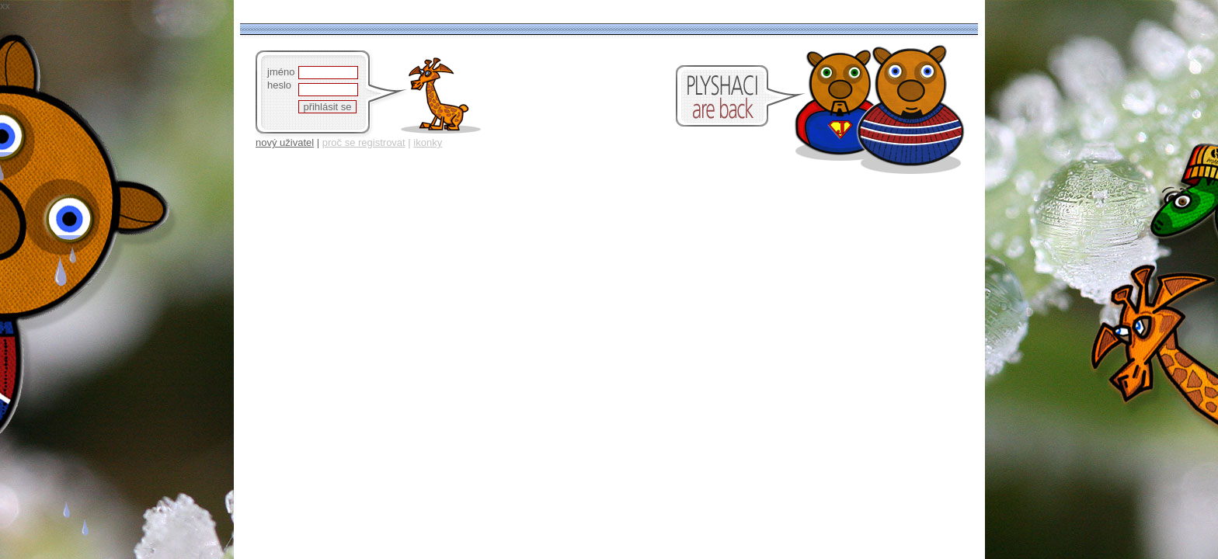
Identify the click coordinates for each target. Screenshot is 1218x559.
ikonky (427, 142)
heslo (279, 85)
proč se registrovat (363, 142)
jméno (280, 72)
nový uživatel (285, 142)
